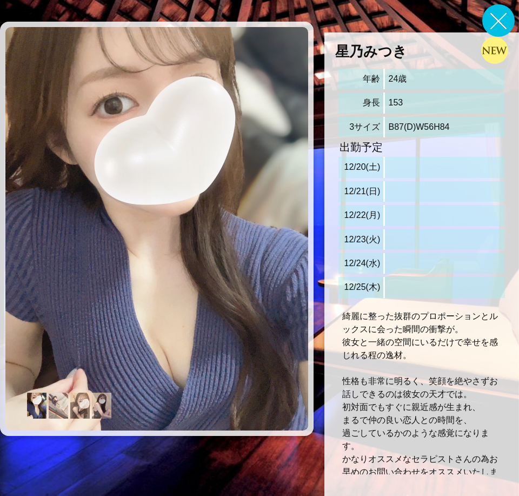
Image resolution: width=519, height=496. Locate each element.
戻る (498, 20)
